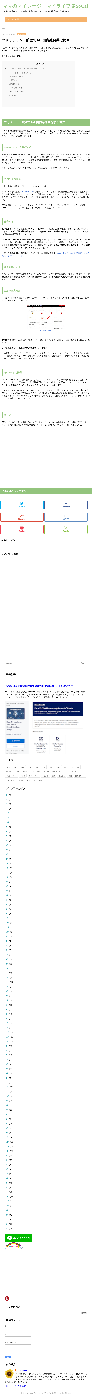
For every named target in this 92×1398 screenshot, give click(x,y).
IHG (44, 767)
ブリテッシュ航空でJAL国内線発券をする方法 (25, 68)
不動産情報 (31, 780)
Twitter (22, 505)
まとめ (13, 95)
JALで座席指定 (16, 88)
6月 (7, 841)
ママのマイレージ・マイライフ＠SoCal (45, 6)
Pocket (22, 529)
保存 (40, 780)
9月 (7, 827)
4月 (7, 795)
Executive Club (27, 192)
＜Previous (8, 663)
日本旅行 (20, 780)
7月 (7, 836)
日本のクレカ (80, 776)
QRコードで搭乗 (17, 91)
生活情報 (62, 776)
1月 (7, 809)
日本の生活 (10, 780)
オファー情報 (35, 771)
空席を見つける (16, 76)
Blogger (67, 1393)
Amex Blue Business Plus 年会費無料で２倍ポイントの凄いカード (40, 686)
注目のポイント (16, 84)
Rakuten (8, 771)
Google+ (22, 517)
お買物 (46, 771)
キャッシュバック (58, 771)
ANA (15, 767)
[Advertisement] (30, 114)
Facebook (65, 505)
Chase (22, 767)
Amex (8, 767)
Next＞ (83, 663)
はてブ (66, 517)
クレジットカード (74, 771)
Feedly (66, 529)
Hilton (30, 767)
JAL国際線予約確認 (46, 330)
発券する (13, 80)
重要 (53, 776)
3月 (7, 800)
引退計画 (45, 776)
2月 (7, 804)
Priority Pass (75, 767)
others (66, 767)
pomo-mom (22, 1370)
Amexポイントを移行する (20, 73)
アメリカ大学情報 (21, 771)
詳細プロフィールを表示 (15, 1386)
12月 (8, 813)
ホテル (23, 776)
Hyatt (37, 767)
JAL (50, 767)
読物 (70, 776)
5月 (7, 845)
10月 (8, 822)
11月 (8, 818)
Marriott (57, 767)
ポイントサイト (11, 776)
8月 (7, 831)
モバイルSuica (34, 776)
